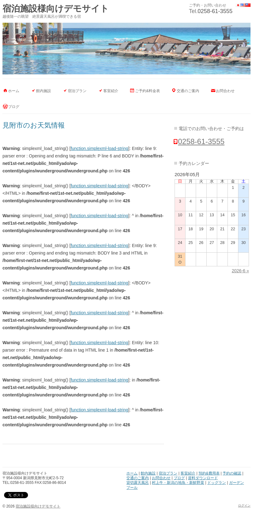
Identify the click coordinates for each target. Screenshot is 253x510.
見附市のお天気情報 (33, 125)
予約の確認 (232, 473)
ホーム (13, 91)
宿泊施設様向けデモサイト (55, 8)
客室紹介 (110, 91)
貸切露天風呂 (137, 482)
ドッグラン (216, 482)
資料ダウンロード (203, 478)
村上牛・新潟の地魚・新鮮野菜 (178, 482)
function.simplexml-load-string (99, 148)
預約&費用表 (209, 473)
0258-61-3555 (215, 11)
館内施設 (43, 91)
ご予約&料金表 (147, 91)
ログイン (244, 505)
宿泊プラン (77, 91)
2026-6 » (240, 270)
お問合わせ (225, 91)
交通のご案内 (188, 91)
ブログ (13, 107)
